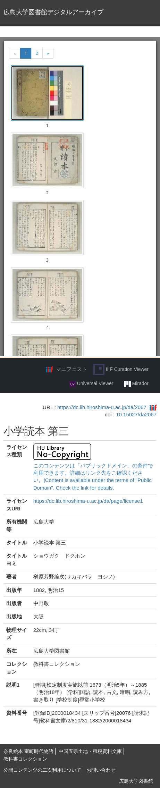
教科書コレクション (25, 759)
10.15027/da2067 (136, 414)
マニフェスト (71, 369)
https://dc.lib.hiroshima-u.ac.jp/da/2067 (101, 407)
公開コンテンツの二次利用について (42, 770)
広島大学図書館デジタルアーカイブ (53, 12)
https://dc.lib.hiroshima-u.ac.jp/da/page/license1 (88, 501)
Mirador (136, 384)
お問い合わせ (101, 770)
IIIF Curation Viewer (121, 369)
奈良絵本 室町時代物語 (28, 751)
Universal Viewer (91, 384)
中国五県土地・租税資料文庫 (90, 751)
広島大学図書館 (136, 781)
